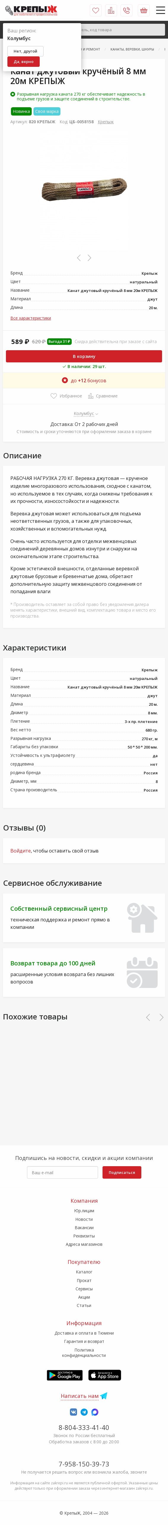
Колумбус (84, 413)
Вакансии (84, 1227)
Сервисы (84, 1289)
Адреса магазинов (84, 1244)
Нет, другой (25, 51)
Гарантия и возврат (84, 1341)
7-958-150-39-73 (84, 1463)
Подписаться (122, 1172)
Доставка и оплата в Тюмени (84, 1333)
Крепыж (106, 121)
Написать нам (80, 1395)
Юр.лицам (84, 1210)
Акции (84, 1297)
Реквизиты (84, 1236)
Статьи (84, 1305)
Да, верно (23, 61)
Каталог (84, 1272)
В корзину (84, 356)
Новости (84, 1219)
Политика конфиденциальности (84, 1352)
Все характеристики (30, 318)
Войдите (20, 850)
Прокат (84, 1280)
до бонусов (84, 380)
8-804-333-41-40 (84, 1427)
